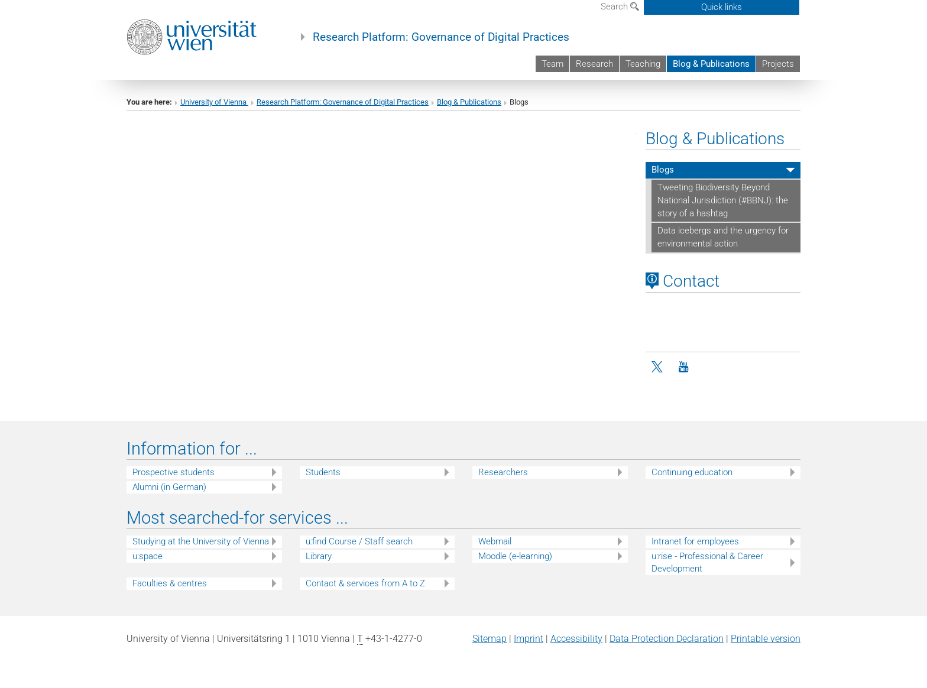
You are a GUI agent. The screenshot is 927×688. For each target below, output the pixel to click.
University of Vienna (214, 102)
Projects (778, 64)
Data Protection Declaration (667, 638)
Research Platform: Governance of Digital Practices (441, 37)
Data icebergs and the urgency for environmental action (723, 237)
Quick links (721, 7)
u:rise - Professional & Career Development (707, 562)
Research (594, 64)
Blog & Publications (711, 64)
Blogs (663, 169)
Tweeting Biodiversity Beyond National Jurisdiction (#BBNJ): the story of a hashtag (722, 200)
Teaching (642, 64)
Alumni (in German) (169, 487)
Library (319, 556)
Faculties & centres (169, 583)
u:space (147, 556)
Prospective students (173, 472)
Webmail (494, 541)
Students (323, 472)
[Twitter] (658, 367)
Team (552, 64)
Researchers (503, 472)
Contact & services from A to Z (365, 583)
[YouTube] (683, 367)
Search (620, 6)
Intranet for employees (695, 541)
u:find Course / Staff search (359, 541)
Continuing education (692, 472)
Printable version (765, 638)
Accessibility (576, 638)
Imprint (528, 638)
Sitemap (489, 638)
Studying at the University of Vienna (200, 541)
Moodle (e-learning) (515, 556)
